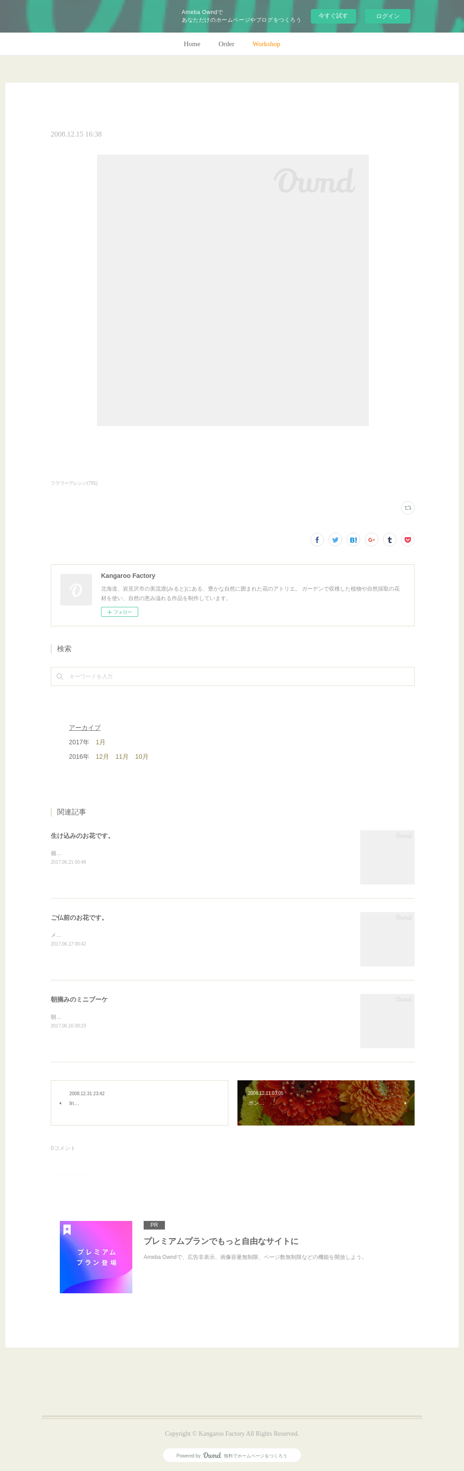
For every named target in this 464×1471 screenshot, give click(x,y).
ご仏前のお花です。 (79, 917)
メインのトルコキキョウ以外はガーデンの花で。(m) (115, 935)
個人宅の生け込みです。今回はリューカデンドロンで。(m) (123, 853)
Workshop (266, 43)
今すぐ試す (333, 15)
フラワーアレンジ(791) (74, 483)
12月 (102, 756)
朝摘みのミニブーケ (79, 999)
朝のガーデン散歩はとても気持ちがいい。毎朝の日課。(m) (123, 1017)
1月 (101, 742)
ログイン (388, 16)
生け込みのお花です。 (82, 835)
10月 (142, 756)
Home (192, 43)
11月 (122, 756)
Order (226, 43)
